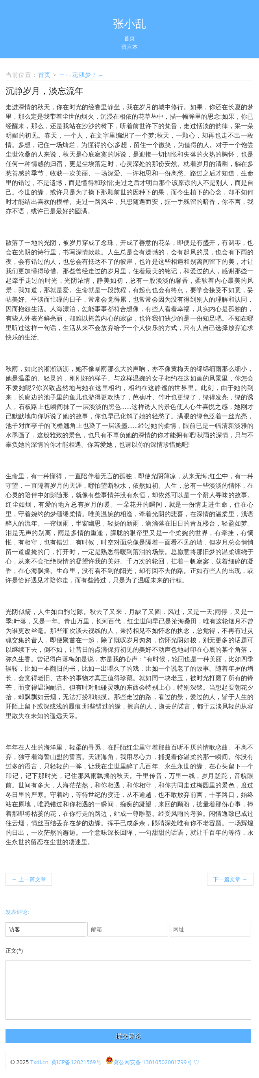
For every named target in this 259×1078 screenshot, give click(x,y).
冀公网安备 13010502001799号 (148, 1062)
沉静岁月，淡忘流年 (44, 90)
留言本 (129, 46)
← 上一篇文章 (28, 879)
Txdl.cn (39, 1062)
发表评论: (17, 912)
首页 (129, 38)
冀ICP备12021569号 (76, 1062)
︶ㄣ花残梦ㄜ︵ (82, 74)
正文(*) (14, 950)
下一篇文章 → (230, 879)
